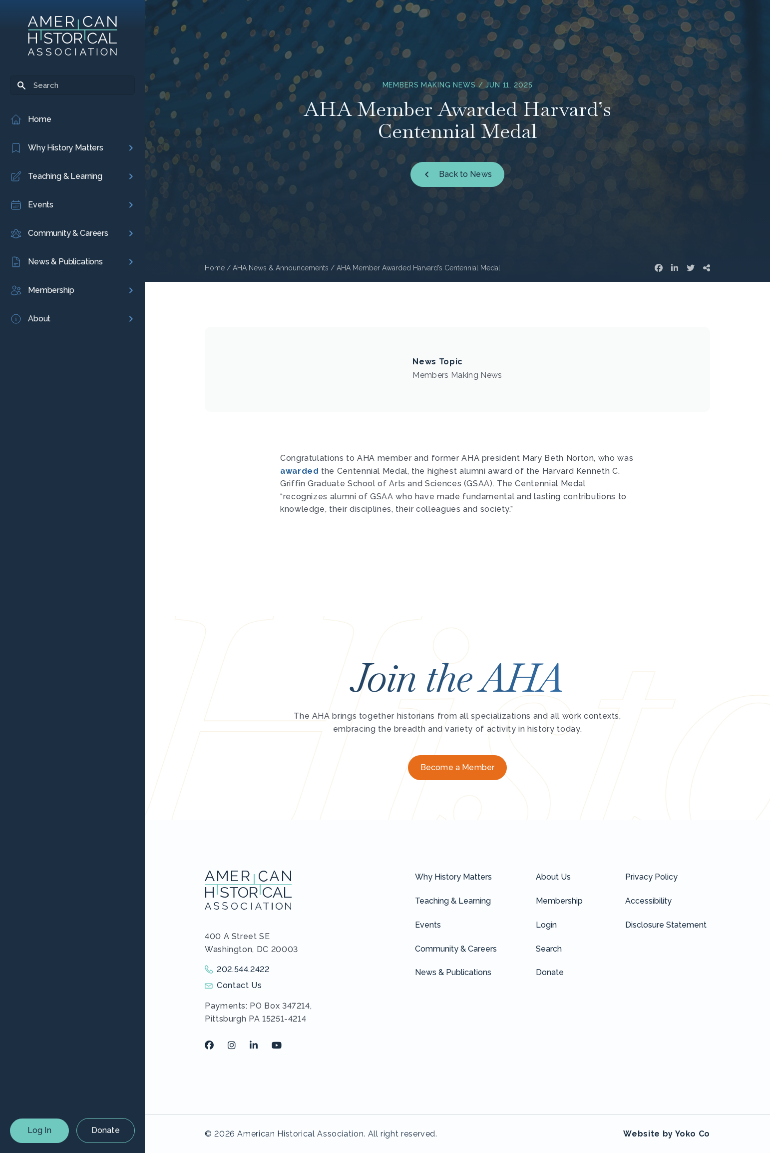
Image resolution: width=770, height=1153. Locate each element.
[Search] (72, 85)
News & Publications (453, 972)
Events (428, 925)
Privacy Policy (651, 877)
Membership (559, 901)
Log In (39, 1130)
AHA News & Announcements (281, 268)
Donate (105, 1130)
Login (546, 925)
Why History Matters (453, 877)
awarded (299, 471)
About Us (553, 877)
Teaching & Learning (453, 901)
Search (549, 949)
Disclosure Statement (666, 925)
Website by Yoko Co (666, 1134)
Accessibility (648, 901)
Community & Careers (456, 949)
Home (215, 268)
